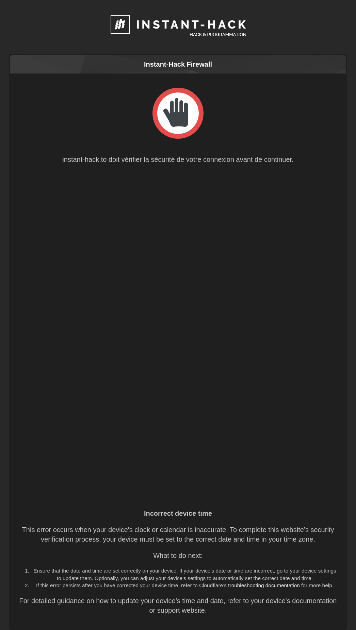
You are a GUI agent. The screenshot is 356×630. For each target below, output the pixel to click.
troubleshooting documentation (264, 585)
